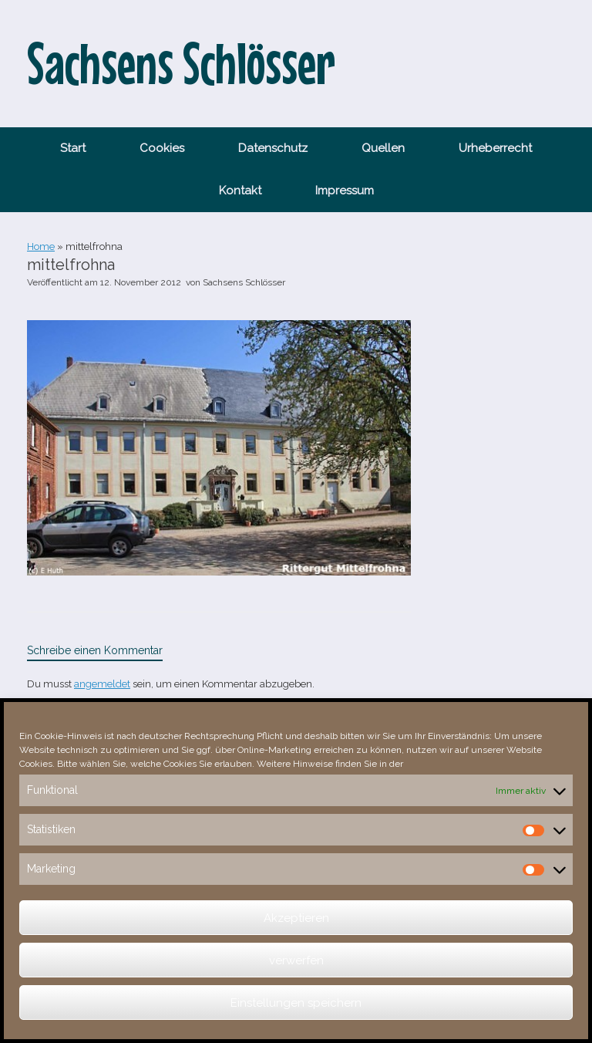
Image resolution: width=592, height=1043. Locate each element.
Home (41, 246)
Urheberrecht (495, 148)
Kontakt (240, 190)
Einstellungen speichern (296, 1003)
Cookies (162, 148)
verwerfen (296, 960)
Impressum (344, 190)
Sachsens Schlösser (244, 282)
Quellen (383, 148)
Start (73, 148)
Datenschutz (273, 148)
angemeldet (102, 684)
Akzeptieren (296, 918)
